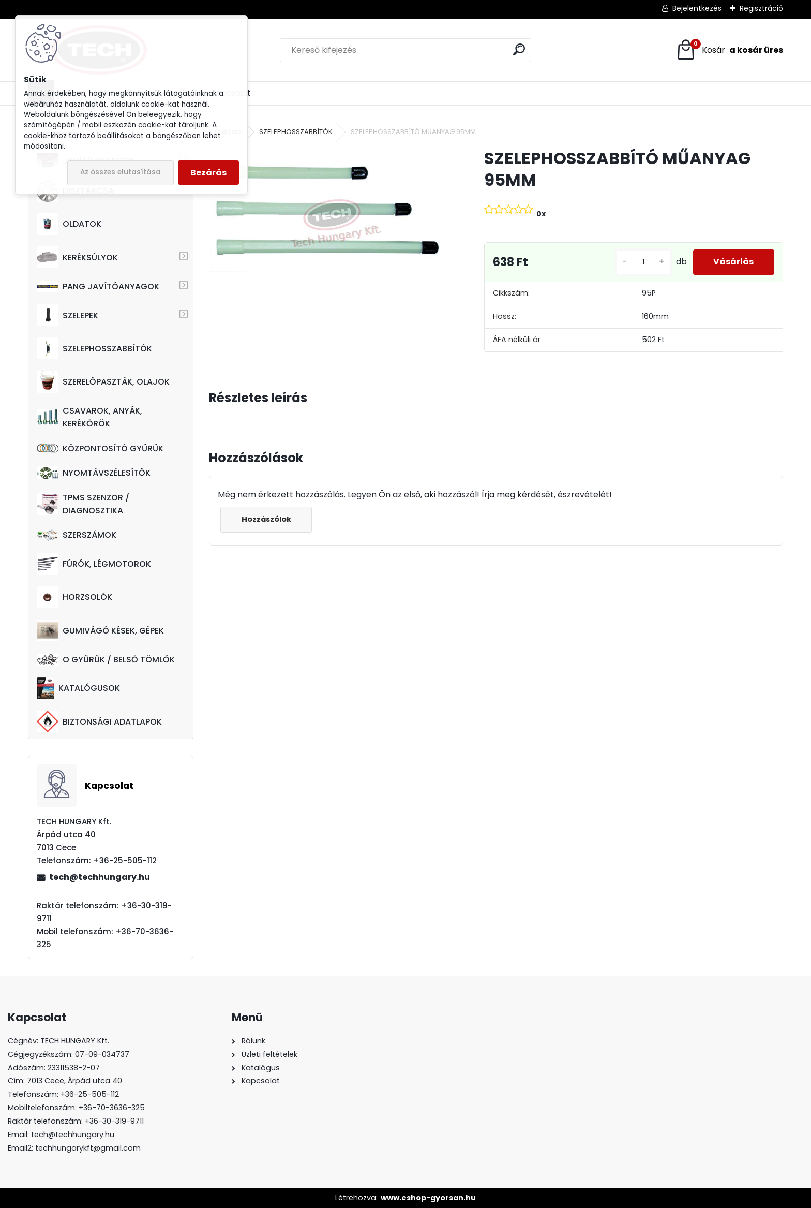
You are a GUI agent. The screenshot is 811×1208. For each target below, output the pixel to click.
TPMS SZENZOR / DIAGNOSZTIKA (83, 504)
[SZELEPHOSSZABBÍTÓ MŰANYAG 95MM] (329, 219)
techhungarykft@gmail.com (88, 1148)
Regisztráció (761, 8)
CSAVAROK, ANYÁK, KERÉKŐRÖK (89, 417)
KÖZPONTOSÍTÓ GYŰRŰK (100, 448)
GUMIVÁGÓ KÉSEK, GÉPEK (100, 630)
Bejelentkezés (697, 8)
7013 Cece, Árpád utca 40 (74, 1081)
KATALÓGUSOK (78, 688)
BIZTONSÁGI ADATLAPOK (99, 721)
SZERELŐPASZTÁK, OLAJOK (103, 382)
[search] (519, 49)
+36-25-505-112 (90, 1094)
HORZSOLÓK (74, 597)
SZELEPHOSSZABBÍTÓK (94, 348)
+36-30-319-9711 (114, 1121)
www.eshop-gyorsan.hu (428, 1197)
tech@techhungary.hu (99, 877)
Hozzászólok (266, 519)
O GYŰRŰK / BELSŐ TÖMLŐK (106, 660)
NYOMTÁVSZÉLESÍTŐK (94, 472)
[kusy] (643, 262)
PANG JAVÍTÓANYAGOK (98, 286)
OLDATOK (69, 224)
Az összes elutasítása (120, 172)
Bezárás (208, 173)
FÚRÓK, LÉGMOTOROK (94, 564)
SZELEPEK (67, 315)
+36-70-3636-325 (112, 1107)
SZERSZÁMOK (76, 535)
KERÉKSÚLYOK (77, 257)
